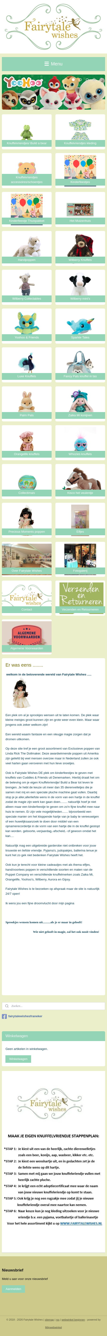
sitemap (49, 1319)
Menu (53, 63)
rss (58, 1319)
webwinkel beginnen (73, 1319)
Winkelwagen (18, 1059)
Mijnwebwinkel (53, 1327)
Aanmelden (13, 1289)
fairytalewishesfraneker (22, 1016)
